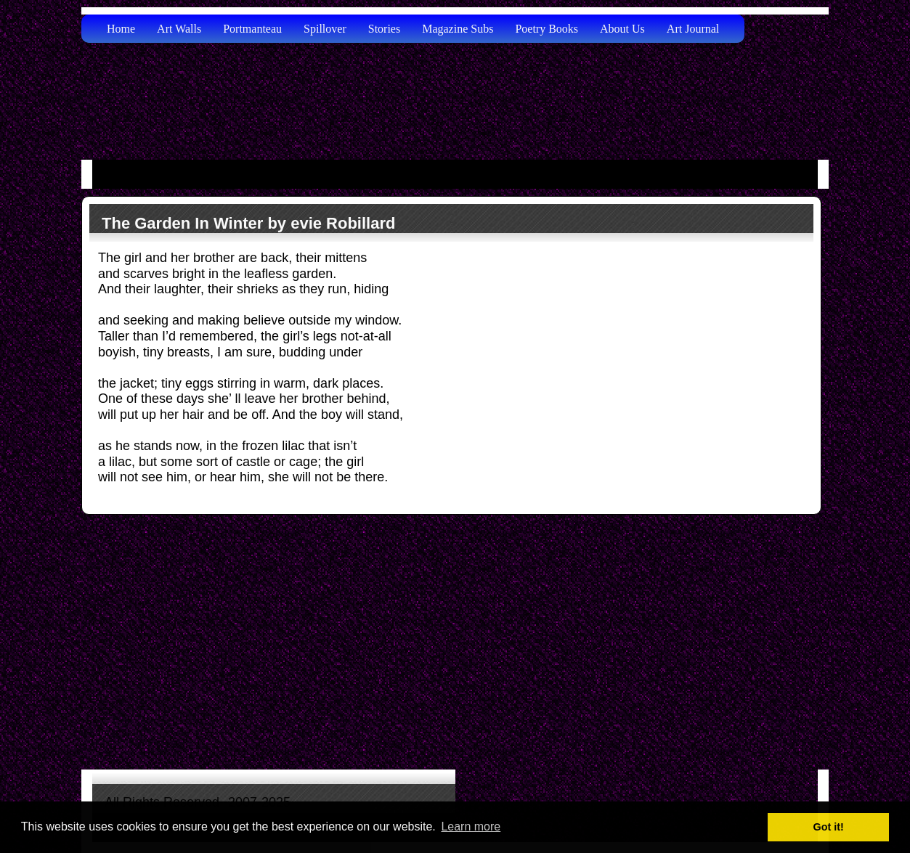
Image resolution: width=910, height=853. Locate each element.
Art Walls (179, 29)
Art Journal (693, 29)
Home (121, 29)
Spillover (325, 29)
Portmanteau (252, 29)
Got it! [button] (828, 827)
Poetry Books (546, 29)
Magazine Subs (457, 29)
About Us (622, 29)
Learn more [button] (470, 826)
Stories (384, 29)
